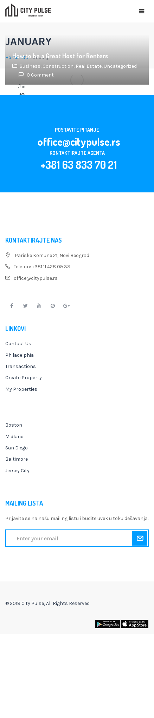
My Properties (21, 389)
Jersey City (17, 471)
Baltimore (16, 459)
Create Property (23, 378)
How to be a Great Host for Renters (60, 56)
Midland (14, 437)
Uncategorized (120, 66)
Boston (13, 425)
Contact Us (18, 344)
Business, (31, 66)
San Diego (16, 448)
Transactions (20, 366)
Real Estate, (90, 66)
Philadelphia (19, 355)
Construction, (59, 66)
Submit (139, 538)
